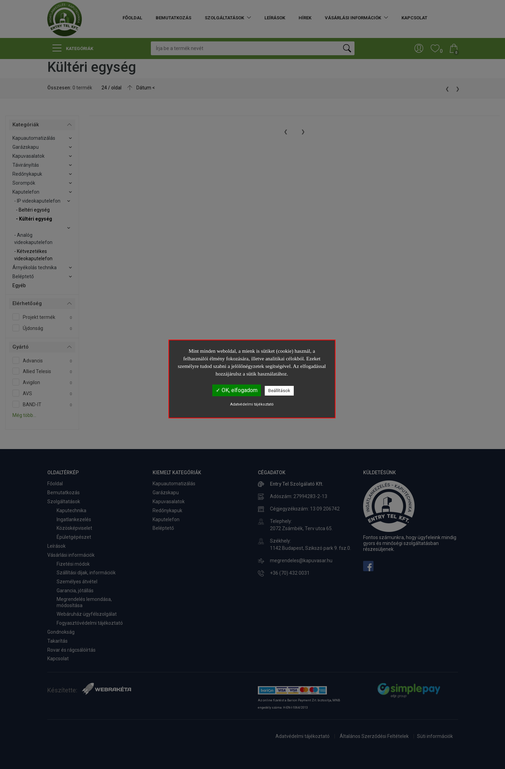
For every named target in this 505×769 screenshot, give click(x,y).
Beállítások (279, 390)
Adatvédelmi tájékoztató (252, 404)
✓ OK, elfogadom (237, 390)
